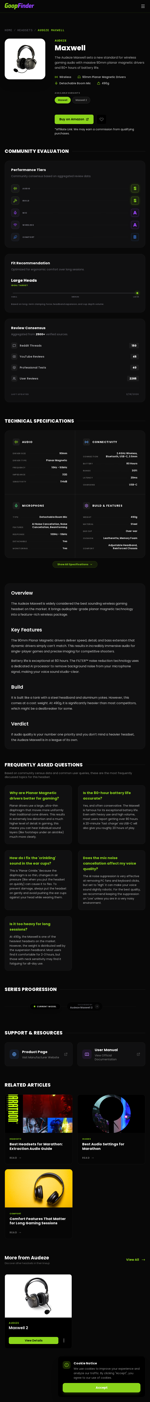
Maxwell (62, 100)
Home (8, 30)
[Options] (64, 1340)
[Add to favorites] (101, 119)
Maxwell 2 (81, 100)
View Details (34, 1340)
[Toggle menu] (143, 6)
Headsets (25, 30)
